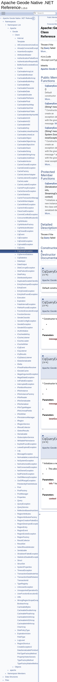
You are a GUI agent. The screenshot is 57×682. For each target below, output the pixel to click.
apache (13, 670)
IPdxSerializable (23, 401)
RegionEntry (22, 527)
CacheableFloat (23, 101)
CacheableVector (24, 161)
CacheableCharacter (25, 88)
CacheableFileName (25, 98)
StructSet (21, 564)
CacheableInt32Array (26, 620)
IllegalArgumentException (27, 374)
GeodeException (24, 324)
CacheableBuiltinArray (26, 78)
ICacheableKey (23, 334)
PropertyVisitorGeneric (26, 657)
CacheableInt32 (23, 121)
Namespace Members (16, 673)
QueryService (22, 507)
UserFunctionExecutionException (30, 594)
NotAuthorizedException (27, 464)
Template (21, 42)
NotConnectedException (27, 467)
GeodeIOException (25, 328)
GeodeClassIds (23, 318)
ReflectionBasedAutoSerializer (29, 510)
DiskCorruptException (26, 268)
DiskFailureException (26, 271)
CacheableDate (23, 91)
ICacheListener (23, 338)
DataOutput (22, 264)
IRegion (20, 421)
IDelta (19, 364)
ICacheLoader (23, 341)
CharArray (21, 627)
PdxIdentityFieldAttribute (27, 484)
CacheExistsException (26, 168)
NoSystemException (25, 461)
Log (18, 451)
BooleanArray (22, 604)
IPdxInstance (22, 391)
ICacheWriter (22, 344)
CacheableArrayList (25, 71)
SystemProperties (24, 567)
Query (19, 501)
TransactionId (22, 580)
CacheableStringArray (26, 155)
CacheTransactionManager (28, 198)
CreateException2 (24, 647)
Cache (20, 68)
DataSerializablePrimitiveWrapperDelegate (34, 650)
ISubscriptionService (25, 437)
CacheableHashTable (26, 111)
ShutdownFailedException (27, 554)
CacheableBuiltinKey (25, 81)
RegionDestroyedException (28, 524)
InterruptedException (25, 384)
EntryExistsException (26, 291)
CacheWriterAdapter (25, 201)
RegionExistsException (26, 534)
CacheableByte (23, 85)
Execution (21, 298)
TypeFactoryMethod (25, 660)
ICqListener (22, 351)
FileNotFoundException (26, 308)
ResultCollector (23, 540)
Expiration (21, 301)
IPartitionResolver (24, 387)
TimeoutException (24, 570)
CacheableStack (24, 148)
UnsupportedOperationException (30, 590)
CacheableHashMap (25, 105)
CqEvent (20, 234)
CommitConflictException (27, 214)
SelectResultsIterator (25, 547)
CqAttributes (22, 221)
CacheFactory (23, 171)
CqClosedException (25, 231)
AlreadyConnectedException (28, 48)
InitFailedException (25, 381)
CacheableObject (24, 138)
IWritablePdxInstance (26, 441)
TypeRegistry (22, 584)
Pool (19, 487)
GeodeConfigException (26, 321)
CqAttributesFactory (25, 224)
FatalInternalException (26, 304)
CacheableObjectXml (26, 145)
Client (17, 35)
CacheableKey (23, 128)
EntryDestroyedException (27, 284)
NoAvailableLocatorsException (29, 457)
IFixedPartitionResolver (26, 367)
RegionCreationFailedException (30, 520)
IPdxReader (22, 397)
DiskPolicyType (23, 630)
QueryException (23, 504)
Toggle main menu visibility (4, 11)
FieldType (21, 637)
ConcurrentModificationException (30, 218)
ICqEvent (21, 348)
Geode (15, 32)
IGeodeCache (23, 371)
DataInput (21, 261)
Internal (20, 38)
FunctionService (23, 314)
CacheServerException (26, 191)
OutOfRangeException (26, 481)
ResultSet (21, 544)
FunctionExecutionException (28, 311)
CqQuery (21, 248)
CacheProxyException (26, 188)
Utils (19, 597)
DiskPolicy (21, 274)
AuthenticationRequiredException (30, 61)
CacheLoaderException (26, 185)
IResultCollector (23, 427)
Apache (13, 28)
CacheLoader (22, 181)
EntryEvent (21, 288)
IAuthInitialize (22, 331)
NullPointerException (25, 474)
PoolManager (22, 494)
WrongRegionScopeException (29, 600)
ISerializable (22, 434)
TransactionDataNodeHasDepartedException (35, 574)
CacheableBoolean (25, 75)
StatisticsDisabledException (28, 557)
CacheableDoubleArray (26, 610)
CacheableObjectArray (26, 141)
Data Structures (11, 677)
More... (44, 51)
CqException (22, 238)
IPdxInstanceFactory (25, 394)
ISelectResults (23, 431)
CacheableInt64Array (26, 624)
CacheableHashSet (25, 108)
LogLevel (21, 640)
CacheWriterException (26, 204)
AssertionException (25, 51)
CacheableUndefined (25, 158)
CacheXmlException (25, 208)
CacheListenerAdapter (26, 175)
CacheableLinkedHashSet (27, 131)
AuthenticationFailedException (29, 58)
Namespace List (14, 25)
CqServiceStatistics (25, 254)
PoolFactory (22, 491)
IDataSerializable (24, 361)
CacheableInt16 (23, 118)
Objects (18, 667)
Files (7, 680)
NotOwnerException (25, 471)
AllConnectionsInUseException (29, 45)
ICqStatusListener (24, 357)
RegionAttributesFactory (27, 517)
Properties (21, 497)
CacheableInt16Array (26, 617)
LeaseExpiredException (26, 447)
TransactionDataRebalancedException (32, 577)
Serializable (22, 550)
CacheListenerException (27, 178)
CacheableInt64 (23, 125)
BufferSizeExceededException (29, 65)
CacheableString (24, 151)
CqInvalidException (25, 244)
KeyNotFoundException (26, 444)
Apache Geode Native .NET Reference (18, 18)
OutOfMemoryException (27, 477)
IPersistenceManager (26, 417)
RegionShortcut (23, 644)
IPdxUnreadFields (24, 411)
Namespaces (10, 22)
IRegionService (23, 424)
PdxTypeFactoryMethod (27, 654)
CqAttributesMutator (25, 228)
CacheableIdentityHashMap (28, 115)
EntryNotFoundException (27, 294)
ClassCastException (25, 211)
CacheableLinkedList (25, 135)
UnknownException (25, 587)
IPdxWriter (21, 414)
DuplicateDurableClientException (30, 281)
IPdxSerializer (23, 404)
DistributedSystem (24, 278)
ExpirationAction (24, 634)
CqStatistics (22, 258)
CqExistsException (25, 241)
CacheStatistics (23, 195)
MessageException (25, 454)
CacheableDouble (24, 95)
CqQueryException (25, 251)
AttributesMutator (24, 55)
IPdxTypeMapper (24, 407)
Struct (19, 560)
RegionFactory (23, 537)
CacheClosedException (26, 165)
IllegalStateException (25, 377)
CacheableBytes (24, 607)
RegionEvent (22, 530)
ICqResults (21, 354)
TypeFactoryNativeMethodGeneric (31, 663)
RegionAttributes (24, 514)
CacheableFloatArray (26, 614)
